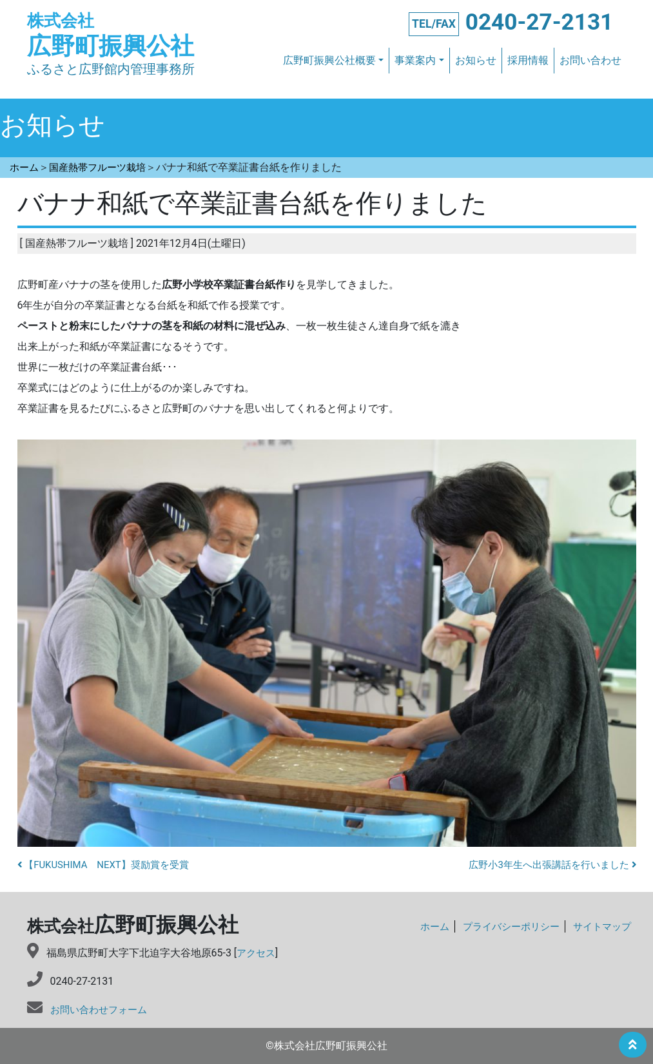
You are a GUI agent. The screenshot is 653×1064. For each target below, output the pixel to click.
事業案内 (415, 61)
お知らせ (475, 61)
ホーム (423, 927)
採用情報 (528, 61)
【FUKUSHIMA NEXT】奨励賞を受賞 (109, 865)
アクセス (257, 953)
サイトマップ (600, 927)
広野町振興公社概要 (329, 61)
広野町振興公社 (117, 35)
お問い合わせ (590, 61)
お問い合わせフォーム (101, 1009)
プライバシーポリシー (504, 927)
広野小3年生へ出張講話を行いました (547, 865)
